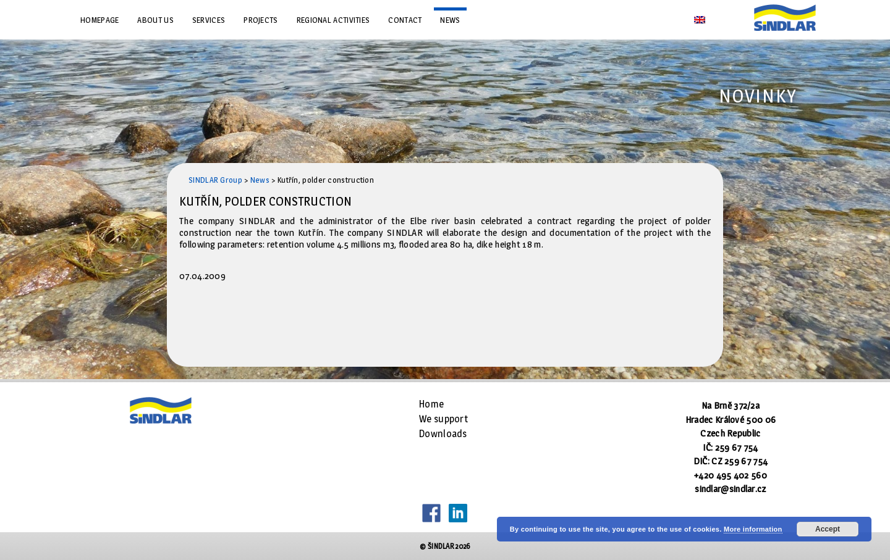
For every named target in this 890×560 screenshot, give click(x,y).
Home (431, 404)
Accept (827, 529)
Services (208, 20)
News (450, 20)
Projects (261, 20)
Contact (405, 20)
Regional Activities (333, 20)
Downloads (443, 434)
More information (753, 529)
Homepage (99, 20)
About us (155, 20)
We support (443, 419)
